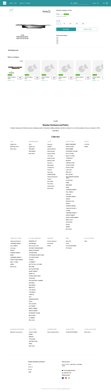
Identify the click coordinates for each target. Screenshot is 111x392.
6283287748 (67, 372)
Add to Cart (87, 29)
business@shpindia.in (69, 370)
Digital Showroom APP (63, 388)
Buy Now (66, 29)
